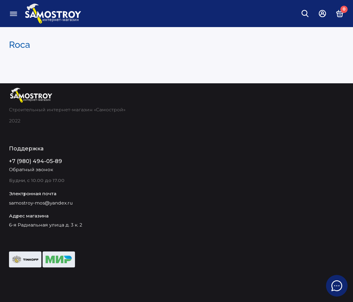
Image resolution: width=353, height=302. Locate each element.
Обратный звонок (31, 169)
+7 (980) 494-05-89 (35, 161)
